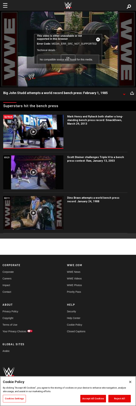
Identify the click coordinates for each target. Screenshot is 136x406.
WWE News (73, 271)
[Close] (130, 382)
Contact (7, 291)
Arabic (6, 351)
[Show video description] (124, 93)
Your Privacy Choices (14, 331)
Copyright (8, 318)
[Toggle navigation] (5, 5)
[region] (68, 391)
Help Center (73, 318)
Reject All (119, 398)
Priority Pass (74, 291)
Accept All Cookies (93, 398)
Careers (7, 278)
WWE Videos (74, 278)
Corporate (8, 271)
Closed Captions (76, 331)
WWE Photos (74, 285)
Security (71, 311)
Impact (6, 285)
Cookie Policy (74, 324)
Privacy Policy (10, 311)
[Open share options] (132, 93)
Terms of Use (10, 324)
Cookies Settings (14, 398)
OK (68, 57)
